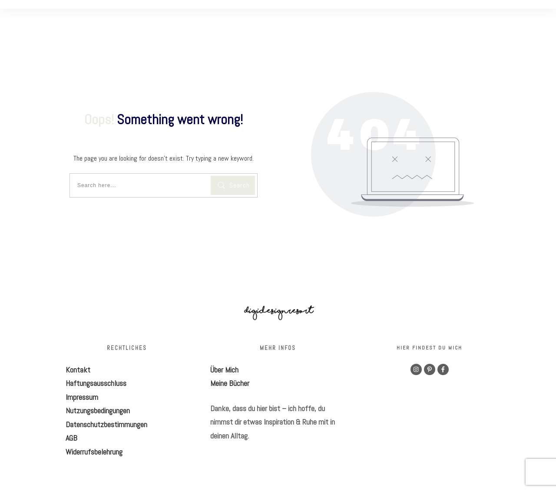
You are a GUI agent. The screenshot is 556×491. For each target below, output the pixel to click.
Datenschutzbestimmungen (106, 424)
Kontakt (78, 370)
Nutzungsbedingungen (98, 410)
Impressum (82, 397)
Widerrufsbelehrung (94, 452)
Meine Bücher (229, 383)
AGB (71, 438)
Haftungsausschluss (96, 383)
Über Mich (224, 370)
